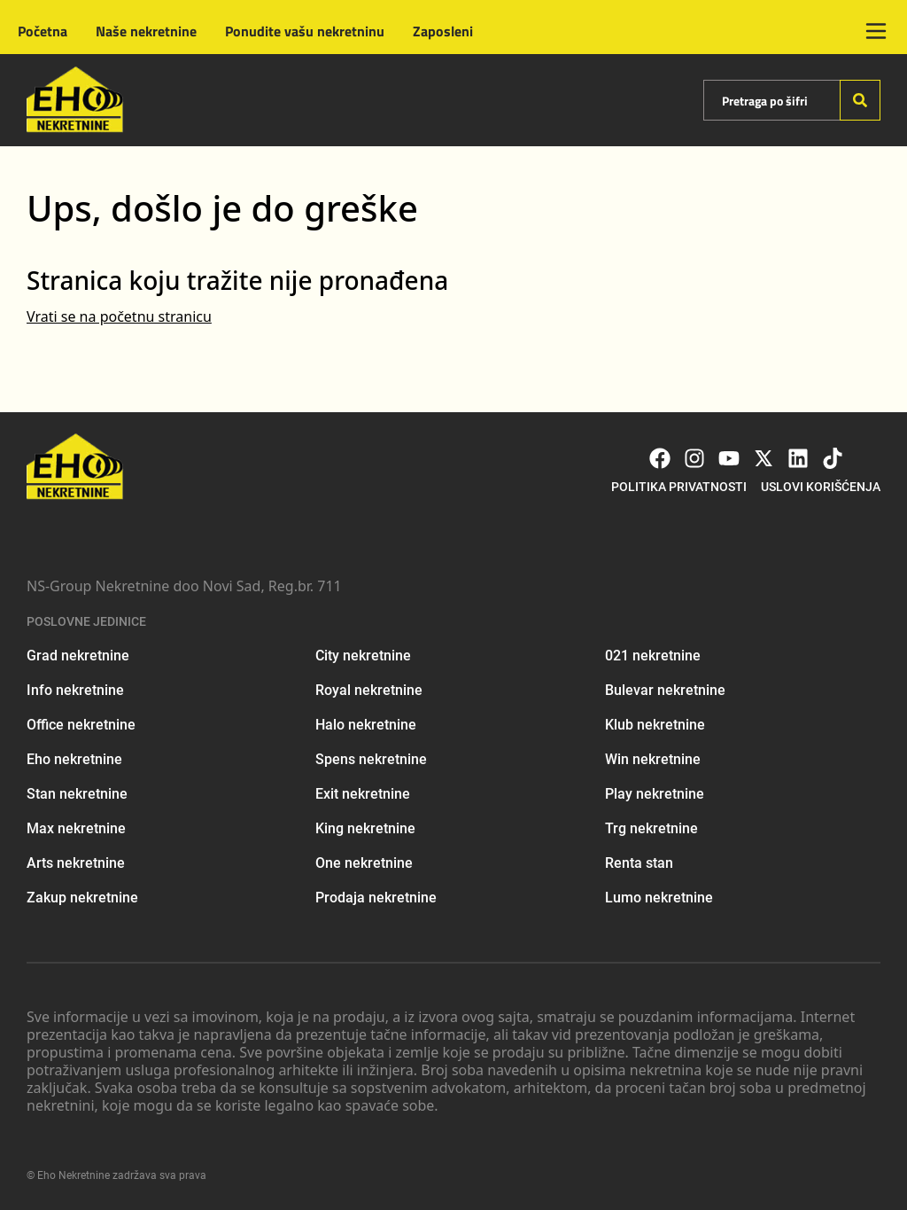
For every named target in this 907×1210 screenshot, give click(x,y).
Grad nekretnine (78, 655)
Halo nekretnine (365, 724)
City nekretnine (363, 655)
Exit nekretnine (362, 793)
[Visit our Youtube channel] (729, 458)
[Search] (860, 100)
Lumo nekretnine (659, 897)
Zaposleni (443, 31)
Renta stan (639, 863)
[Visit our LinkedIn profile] (798, 458)
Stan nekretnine (77, 793)
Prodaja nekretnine (376, 897)
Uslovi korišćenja (820, 487)
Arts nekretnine (76, 863)
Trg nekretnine (651, 828)
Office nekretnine (81, 724)
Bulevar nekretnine (665, 690)
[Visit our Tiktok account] (832, 458)
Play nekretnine (654, 793)
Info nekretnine (75, 690)
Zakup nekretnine (82, 897)
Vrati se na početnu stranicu (119, 316)
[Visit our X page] (763, 458)
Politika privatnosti (679, 487)
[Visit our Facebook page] (660, 458)
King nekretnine (365, 828)
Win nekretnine (653, 759)
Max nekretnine (76, 828)
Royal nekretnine (368, 690)
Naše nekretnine (146, 31)
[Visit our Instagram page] (694, 458)
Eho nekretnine (74, 759)
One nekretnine (364, 863)
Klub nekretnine (655, 724)
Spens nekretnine (371, 759)
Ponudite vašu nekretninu (304, 31)
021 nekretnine (653, 655)
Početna (42, 31)
